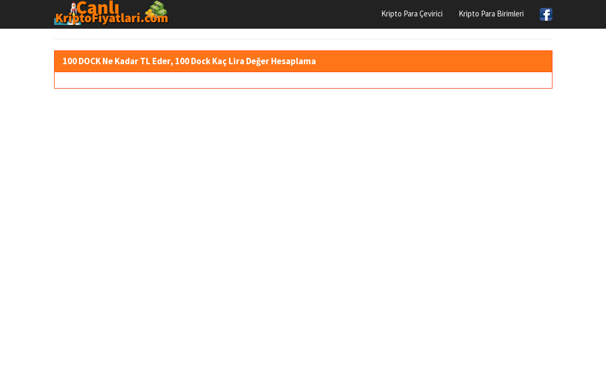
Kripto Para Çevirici (412, 13)
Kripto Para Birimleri (491, 13)
